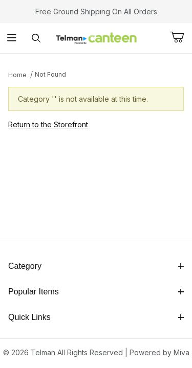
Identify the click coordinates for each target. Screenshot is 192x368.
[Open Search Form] (36, 38)
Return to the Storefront (48, 124)
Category (96, 266)
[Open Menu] (12, 38)
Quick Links (96, 317)
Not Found (50, 74)
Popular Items (96, 291)
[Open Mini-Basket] (180, 37)
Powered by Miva (159, 352)
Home (17, 75)
